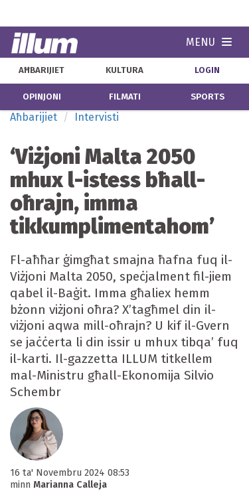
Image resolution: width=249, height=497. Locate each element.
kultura (124, 70)
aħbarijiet (41, 70)
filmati (125, 97)
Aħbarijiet (33, 117)
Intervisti (96, 117)
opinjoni (42, 97)
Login (207, 70)
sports (207, 97)
